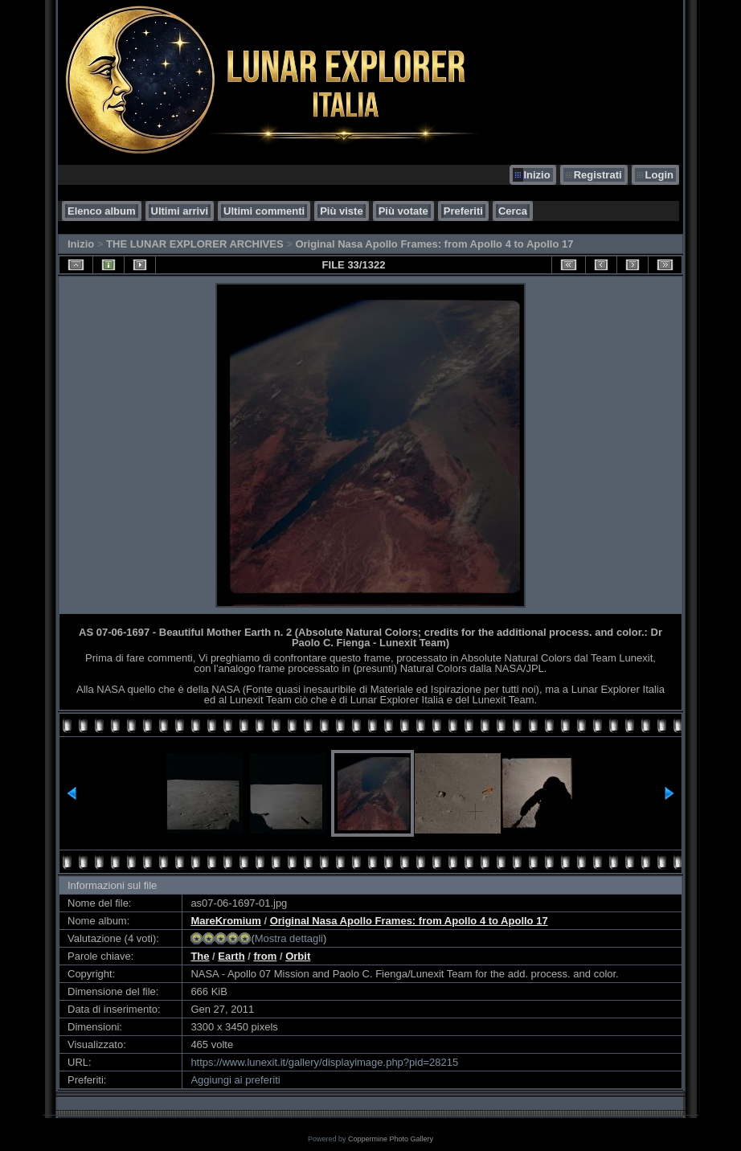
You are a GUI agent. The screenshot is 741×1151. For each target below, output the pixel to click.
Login (659, 175)
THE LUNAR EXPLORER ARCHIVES (195, 244)
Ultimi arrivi (180, 211)
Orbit (297, 956)
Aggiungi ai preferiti (235, 1080)
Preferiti (463, 211)
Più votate (403, 211)
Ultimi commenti (264, 211)
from (264, 956)
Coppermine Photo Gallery (390, 1139)
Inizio (536, 175)
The (199, 956)
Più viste (341, 211)
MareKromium (225, 921)
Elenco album (102, 211)
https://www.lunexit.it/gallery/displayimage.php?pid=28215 (324, 1062)
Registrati (598, 175)
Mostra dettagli (289, 938)
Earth (231, 956)
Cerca (512, 211)
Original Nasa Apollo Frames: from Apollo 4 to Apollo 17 (434, 244)
